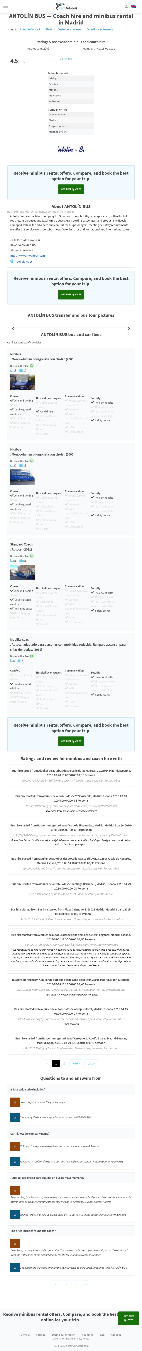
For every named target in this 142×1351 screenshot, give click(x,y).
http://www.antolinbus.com (27, 255)
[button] (13, 328)
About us (116, 1334)
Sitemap (40, 1334)
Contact (25, 1334)
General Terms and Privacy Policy (71, 1338)
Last (91, 1063)
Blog (101, 1334)
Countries (87, 1334)
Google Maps (24, 261)
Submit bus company (63, 1334)
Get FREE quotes (71, 189)
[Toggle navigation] (5, 6)
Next (76, 1063)
